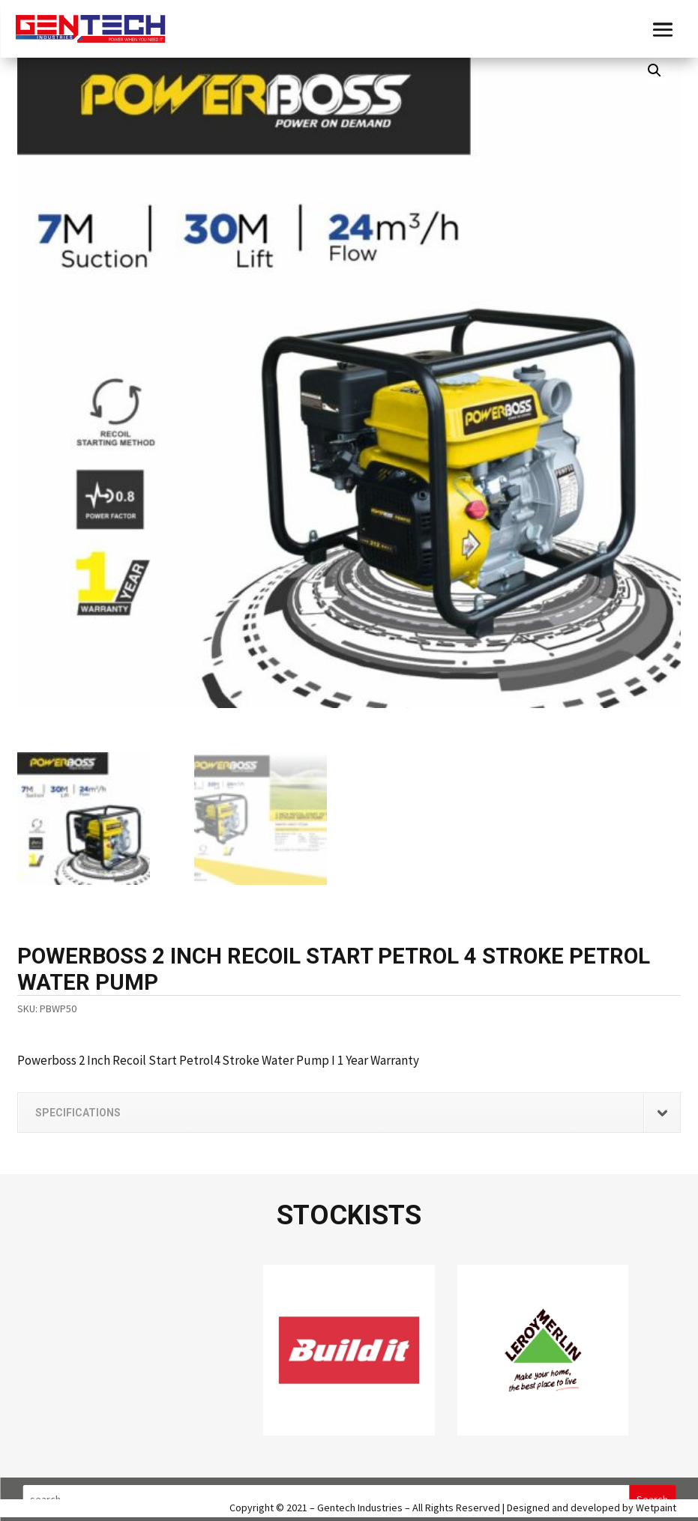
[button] (654, 70)
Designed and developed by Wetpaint (591, 1507)
